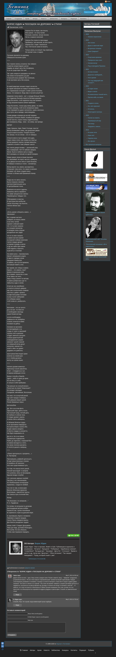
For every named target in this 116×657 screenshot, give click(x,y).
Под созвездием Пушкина (96, 66)
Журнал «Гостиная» (63, 646)
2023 (87, 69)
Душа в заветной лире (95, 45)
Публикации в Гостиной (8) (37, 558)
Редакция (74, 18)
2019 (87, 130)
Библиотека (54, 18)
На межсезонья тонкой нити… (98, 94)
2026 (87, 34)
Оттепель (91, 109)
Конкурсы (64, 18)
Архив (27, 18)
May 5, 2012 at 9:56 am (72, 575)
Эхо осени (91, 42)
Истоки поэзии (93, 72)
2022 (87, 86)
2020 (87, 115)
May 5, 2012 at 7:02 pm (72, 599)
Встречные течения (94, 48)
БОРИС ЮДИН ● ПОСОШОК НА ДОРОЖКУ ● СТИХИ (34, 24)
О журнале (18, 18)
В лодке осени (93, 88)
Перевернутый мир (94, 121)
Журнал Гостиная (14, 9)
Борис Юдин (40, 543)
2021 (87, 100)
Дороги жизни (30, 568)
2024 (87, 55)
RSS (107, 1)
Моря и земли (92, 91)
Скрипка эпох (92, 138)
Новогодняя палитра (95, 112)
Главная (8, 18)
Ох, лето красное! (94, 106)
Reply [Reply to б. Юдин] (17, 605)
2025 (87, 40)
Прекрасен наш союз (95, 60)
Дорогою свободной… (95, 75)
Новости (43, 18)
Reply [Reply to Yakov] (17, 594)
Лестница (91, 123)
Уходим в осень (93, 103)
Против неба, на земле (95, 97)
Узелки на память (94, 118)
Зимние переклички (94, 37)
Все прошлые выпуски (93, 144)
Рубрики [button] (92, 652)
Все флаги (91, 141)
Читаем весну (92, 63)
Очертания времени (94, 57)
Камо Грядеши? (93, 51)
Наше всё (91, 135)
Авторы (35, 18)
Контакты (83, 18)
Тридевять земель (94, 126)
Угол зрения (92, 77)
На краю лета (92, 132)
